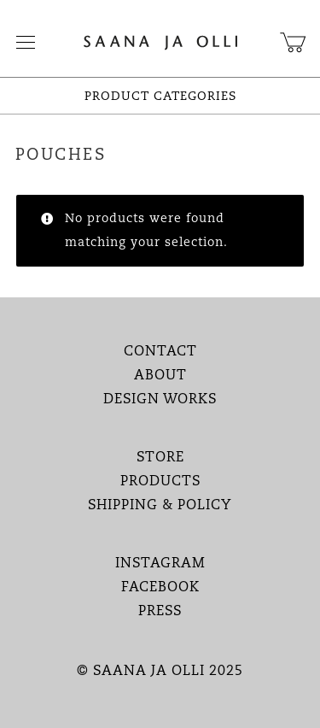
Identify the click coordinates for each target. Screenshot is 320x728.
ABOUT (160, 376)
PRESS (160, 612)
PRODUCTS (160, 482)
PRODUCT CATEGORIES (160, 97)
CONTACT (160, 352)
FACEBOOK (160, 588)
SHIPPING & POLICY (160, 506)
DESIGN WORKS (160, 400)
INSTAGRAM (160, 564)
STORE (160, 458)
